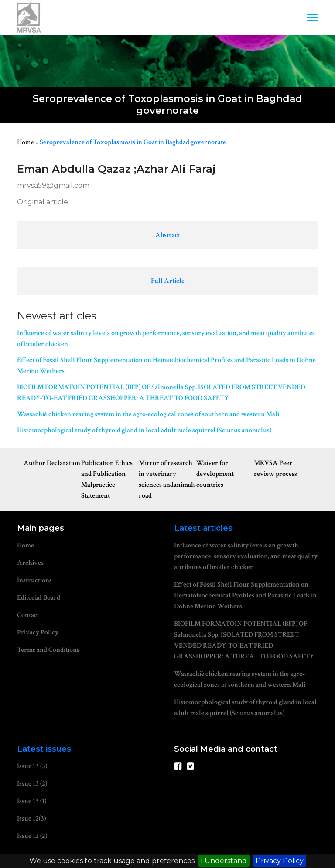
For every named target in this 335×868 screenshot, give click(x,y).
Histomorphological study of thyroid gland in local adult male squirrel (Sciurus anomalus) (144, 430)
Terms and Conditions (48, 649)
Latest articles (203, 528)
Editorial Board (38, 597)
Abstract (167, 235)
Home (25, 142)
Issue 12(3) (31, 818)
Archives (30, 562)
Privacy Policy (280, 861)
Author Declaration (52, 463)
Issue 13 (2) (32, 783)
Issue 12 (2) (32, 836)
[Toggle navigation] (312, 18)
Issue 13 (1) (31, 801)
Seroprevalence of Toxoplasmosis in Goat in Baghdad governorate (133, 142)
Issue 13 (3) (32, 766)
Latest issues (44, 749)
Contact (28, 615)
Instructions (34, 580)
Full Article (168, 280)
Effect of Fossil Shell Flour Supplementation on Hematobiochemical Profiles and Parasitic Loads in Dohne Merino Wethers (166, 366)
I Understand (224, 861)
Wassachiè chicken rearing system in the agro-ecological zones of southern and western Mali (148, 414)
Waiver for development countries (215, 473)
